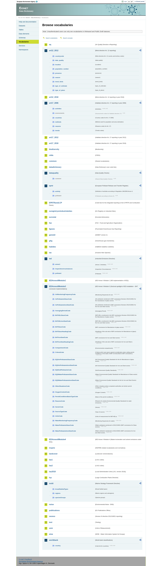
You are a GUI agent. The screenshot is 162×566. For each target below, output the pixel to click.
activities (58, 108)
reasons (58, 126)
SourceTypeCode (61, 411)
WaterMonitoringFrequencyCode (66, 420)
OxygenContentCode (62, 392)
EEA (28, 1)
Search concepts (68, 38)
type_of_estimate (61, 86)
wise (51, 534)
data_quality (59, 60)
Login (125, 1)
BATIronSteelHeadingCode (64, 342)
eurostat (52, 217)
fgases (52, 229)
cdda (51, 155)
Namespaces (23, 50)
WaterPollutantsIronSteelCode (65, 431)
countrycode (59, 56)
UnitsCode (58, 416)
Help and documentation (27, 22)
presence (58, 73)
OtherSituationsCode (62, 386)
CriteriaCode (59, 352)
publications (54, 510)
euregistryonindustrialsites (60, 211)
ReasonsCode (60, 401)
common (53, 161)
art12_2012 (53, 50)
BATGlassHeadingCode (63, 331)
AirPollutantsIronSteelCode (64, 305)
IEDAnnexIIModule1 (57, 280)
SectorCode (59, 407)
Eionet (27, 17)
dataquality (53, 173)
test (50, 522)
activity (57, 191)
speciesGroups (60, 497)
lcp (50, 478)
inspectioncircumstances (64, 269)
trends (57, 130)
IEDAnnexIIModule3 (57, 286)
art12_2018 (53, 97)
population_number (62, 69)
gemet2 (52, 235)
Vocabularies (24, 42)
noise (51, 504)
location (58, 64)
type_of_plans (60, 90)
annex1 (57, 264)
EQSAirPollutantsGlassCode (65, 359)
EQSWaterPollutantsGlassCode (66, 374)
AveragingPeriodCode (62, 310)
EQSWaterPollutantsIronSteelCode (67, 380)
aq (50, 44)
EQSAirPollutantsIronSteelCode (66, 365)
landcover (53, 454)
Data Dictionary (35, 17)
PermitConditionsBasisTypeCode (66, 396)
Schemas (22, 38)
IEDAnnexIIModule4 (57, 439)
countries (58, 118)
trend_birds (59, 82)
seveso (52, 516)
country (58, 545)
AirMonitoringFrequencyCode (65, 294)
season (57, 77)
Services (22, 46)
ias (50, 253)
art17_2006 (53, 103)
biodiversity (54, 149)
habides (52, 247)
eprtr (51, 186)
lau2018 (52, 472)
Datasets (22, 26)
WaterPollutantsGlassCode (64, 425)
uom (51, 528)
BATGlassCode (60, 327)
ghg (50, 241)
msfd (51, 483)
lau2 (51, 466)
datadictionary (55, 167)
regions (57, 493)
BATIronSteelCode (61, 337)
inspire (52, 448)
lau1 (51, 460)
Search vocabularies (51, 38)
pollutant (58, 273)
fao (50, 223)
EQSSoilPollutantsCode (63, 370)
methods (58, 122)
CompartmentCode (61, 348)
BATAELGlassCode (61, 315)
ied (50, 259)
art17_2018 (53, 143)
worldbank (53, 540)
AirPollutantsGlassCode (63, 299)
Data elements (24, 34)
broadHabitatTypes (61, 489)
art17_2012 (53, 137)
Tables (21, 30)
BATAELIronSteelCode (63, 321)
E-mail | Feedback (25, 559)
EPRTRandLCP (55, 203)
